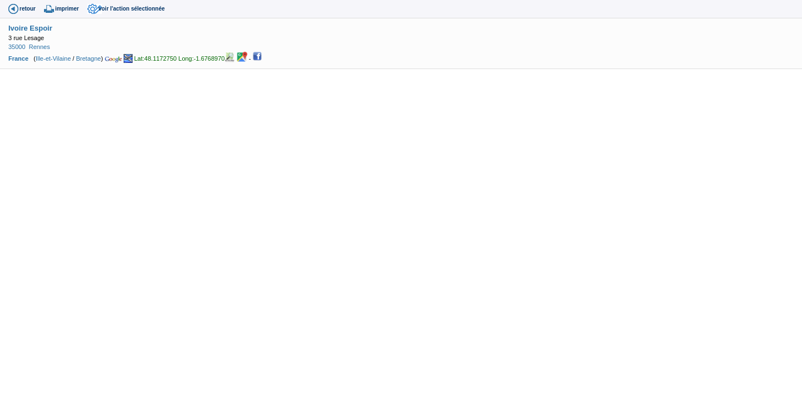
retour (27, 9)
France (18, 58)
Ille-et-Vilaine (53, 58)
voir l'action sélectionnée (132, 9)
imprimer (67, 9)
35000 (17, 46)
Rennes (39, 46)
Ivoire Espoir (30, 28)
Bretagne (88, 58)
